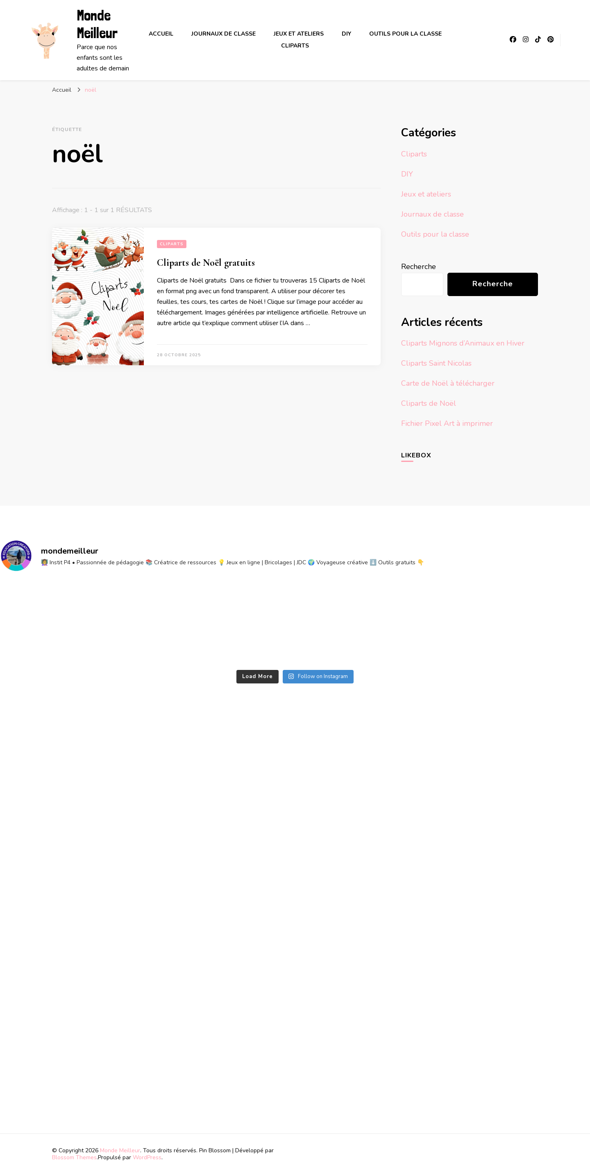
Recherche (418, 266)
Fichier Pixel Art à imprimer (447, 423)
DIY (346, 34)
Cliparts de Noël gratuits (206, 263)
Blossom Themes (74, 1157)
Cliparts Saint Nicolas (436, 363)
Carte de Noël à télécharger (448, 383)
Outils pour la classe (405, 34)
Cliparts (295, 46)
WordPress (147, 1157)
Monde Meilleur (97, 24)
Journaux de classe (223, 34)
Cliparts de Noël (428, 403)
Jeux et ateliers (299, 34)
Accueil (161, 34)
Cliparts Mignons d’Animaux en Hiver (462, 343)
